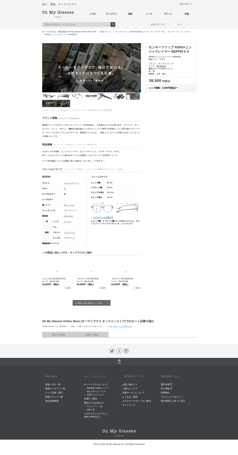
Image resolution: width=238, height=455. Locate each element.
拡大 (69, 288)
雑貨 (130, 14)
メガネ (92, 14)
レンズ (149, 14)
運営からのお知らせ (94, 403)
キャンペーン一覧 (94, 406)
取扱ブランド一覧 (54, 397)
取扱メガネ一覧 (53, 384)
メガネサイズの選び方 (103, 217)
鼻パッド (46, 205)
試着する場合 (91, 334)
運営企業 (166, 384)
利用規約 (165, 392)
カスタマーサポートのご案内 (136, 401)
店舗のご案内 (90, 398)
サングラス (111, 14)
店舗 (186, 14)
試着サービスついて (95, 395)
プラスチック (69, 232)
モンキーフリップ (71, 183)
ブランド (168, 14)
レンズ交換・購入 (54, 392)
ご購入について (130, 388)
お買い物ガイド (186, 4)
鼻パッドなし (69, 205)
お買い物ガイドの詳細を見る (120, 326)
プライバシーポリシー (172, 397)
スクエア (67, 221)
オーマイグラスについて (96, 384)
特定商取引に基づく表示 (173, 401)
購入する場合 (58, 334)
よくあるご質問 (130, 397)
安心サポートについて (96, 391)
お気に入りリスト (161, 24)
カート (185, 24)
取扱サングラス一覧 (55, 388)
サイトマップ (128, 405)
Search (113, 24)
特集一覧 (91, 410)
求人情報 (166, 388)
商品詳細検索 (51, 401)
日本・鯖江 (68, 216)
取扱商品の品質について (97, 388)
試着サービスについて (133, 392)
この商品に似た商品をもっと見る (88, 303)
